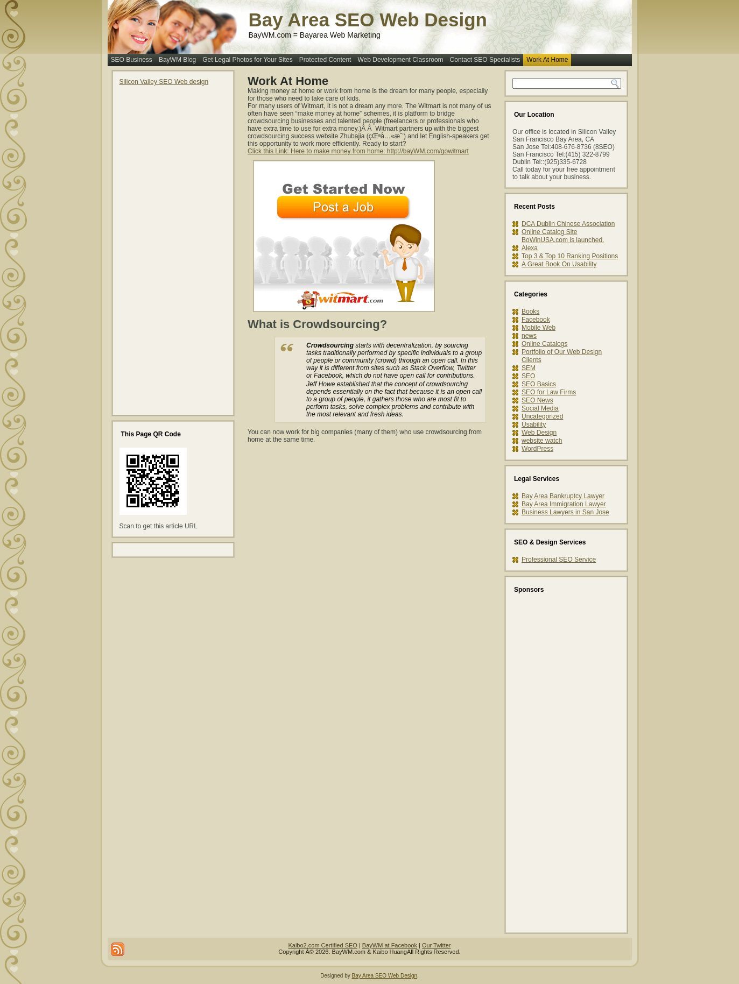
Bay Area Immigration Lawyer (564, 504)
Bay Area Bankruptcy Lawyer (563, 496)
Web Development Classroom (400, 59)
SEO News (537, 400)
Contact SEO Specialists (485, 59)
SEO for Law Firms (549, 392)
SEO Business (131, 59)
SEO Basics (539, 384)
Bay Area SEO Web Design (368, 19)
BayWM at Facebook (389, 945)
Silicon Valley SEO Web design (164, 82)
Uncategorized (542, 416)
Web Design (539, 432)
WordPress (537, 448)
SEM (529, 368)
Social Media (540, 408)
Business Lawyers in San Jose (565, 512)
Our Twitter (436, 945)
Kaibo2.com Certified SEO (322, 945)
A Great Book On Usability (559, 264)
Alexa (530, 248)
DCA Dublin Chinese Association (568, 224)
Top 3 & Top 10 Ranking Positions (570, 256)
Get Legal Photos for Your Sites (247, 59)
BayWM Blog (177, 59)
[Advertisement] (162, 247)
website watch (542, 440)
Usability (534, 424)
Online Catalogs (544, 344)
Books (530, 311)
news (529, 335)
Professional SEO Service (559, 559)
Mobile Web (538, 327)
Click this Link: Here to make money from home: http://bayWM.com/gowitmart (358, 151)
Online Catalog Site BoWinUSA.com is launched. (563, 236)
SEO (528, 376)
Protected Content (325, 59)
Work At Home (547, 59)
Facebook (536, 319)
